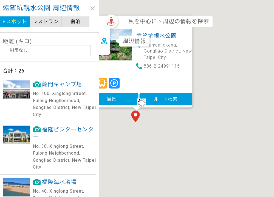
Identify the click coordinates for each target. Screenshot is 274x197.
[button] (128, 103)
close (93, 8)
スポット (16, 21)
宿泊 (75, 21)
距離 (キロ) (17, 41)
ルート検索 (158, 85)
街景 (103, 85)
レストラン (46, 21)
